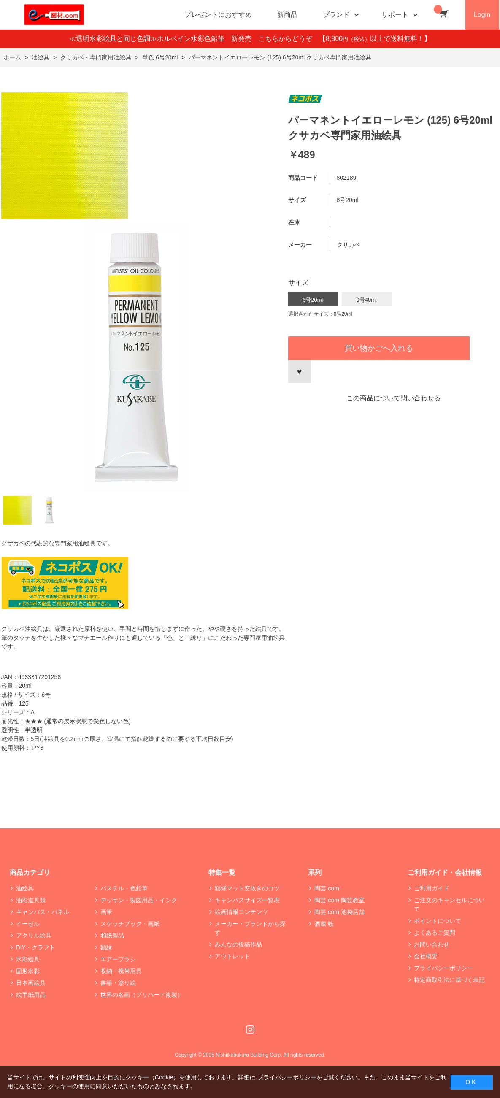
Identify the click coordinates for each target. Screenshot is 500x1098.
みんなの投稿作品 (238, 944)
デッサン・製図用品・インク (138, 900)
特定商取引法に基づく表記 (449, 979)
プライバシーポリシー (443, 968)
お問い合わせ (431, 944)
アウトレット (232, 956)
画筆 (106, 912)
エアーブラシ (118, 959)
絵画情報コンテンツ (241, 912)
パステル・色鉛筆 (124, 888)
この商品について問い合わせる (393, 398)
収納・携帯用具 (121, 971)
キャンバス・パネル (42, 912)
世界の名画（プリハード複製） (141, 994)
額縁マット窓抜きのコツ (247, 888)
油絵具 (25, 888)
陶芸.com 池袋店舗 (339, 912)
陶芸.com (326, 888)
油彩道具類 (31, 900)
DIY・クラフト (35, 947)
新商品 (287, 14)
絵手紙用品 (31, 994)
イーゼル (28, 923)
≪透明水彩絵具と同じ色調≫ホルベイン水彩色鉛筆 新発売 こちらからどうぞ (194, 38)
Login (482, 14)
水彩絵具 (28, 959)
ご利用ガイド (431, 888)
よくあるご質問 (434, 932)
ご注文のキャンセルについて (449, 904)
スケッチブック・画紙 (129, 923)
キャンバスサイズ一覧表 (247, 900)
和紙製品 (112, 935)
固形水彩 (28, 971)
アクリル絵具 (33, 935)
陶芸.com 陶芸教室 (339, 900)
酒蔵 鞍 (324, 923)
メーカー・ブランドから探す (250, 928)
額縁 (106, 947)
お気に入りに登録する (299, 371)
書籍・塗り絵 (118, 982)
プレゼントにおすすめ (218, 14)
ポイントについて (437, 920)
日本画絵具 (31, 982)
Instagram (250, 1029)
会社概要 (426, 956)
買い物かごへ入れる (379, 348)
